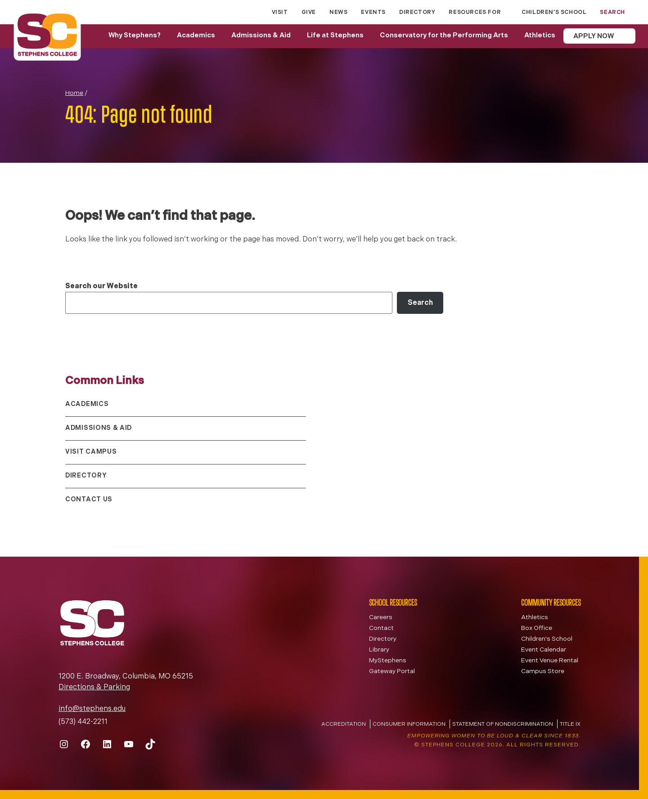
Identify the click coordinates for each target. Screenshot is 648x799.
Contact (381, 628)
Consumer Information (409, 724)
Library (379, 650)
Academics (196, 35)
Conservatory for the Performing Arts (444, 35)
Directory (417, 12)
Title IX (570, 724)
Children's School (546, 639)
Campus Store (542, 671)
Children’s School (554, 12)
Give (309, 12)
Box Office (536, 628)
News (338, 12)
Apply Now (593, 36)
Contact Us (88, 499)
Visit (280, 12)
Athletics (539, 35)
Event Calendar (543, 650)
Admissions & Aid (261, 35)
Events (373, 12)
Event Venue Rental (549, 660)
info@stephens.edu (92, 709)
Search (420, 303)
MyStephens (387, 660)
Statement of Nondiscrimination (502, 724)
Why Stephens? (134, 35)
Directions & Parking (94, 687)
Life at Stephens (335, 35)
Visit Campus (91, 452)
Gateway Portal (392, 671)
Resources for (475, 12)
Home (74, 93)
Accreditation (343, 724)
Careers (380, 617)
